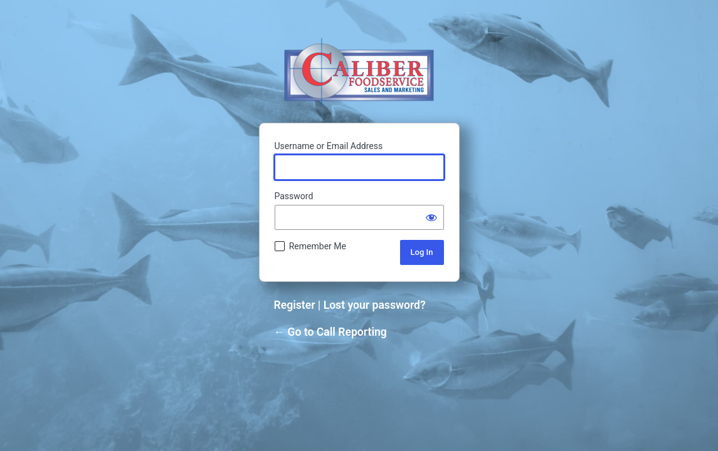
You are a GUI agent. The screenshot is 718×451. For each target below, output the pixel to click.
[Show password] (431, 217)
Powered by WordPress (359, 72)
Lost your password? (375, 305)
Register (294, 305)
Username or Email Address (329, 146)
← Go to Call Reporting (330, 332)
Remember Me (317, 246)
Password (294, 196)
